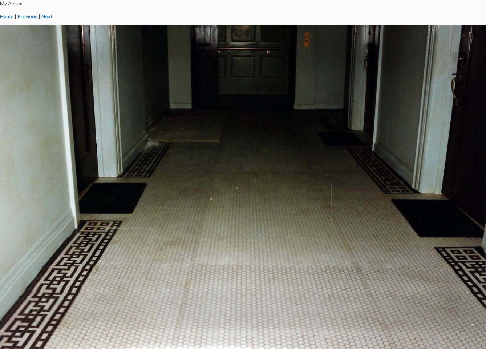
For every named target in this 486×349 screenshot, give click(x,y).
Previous (27, 16)
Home (6, 16)
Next (47, 16)
